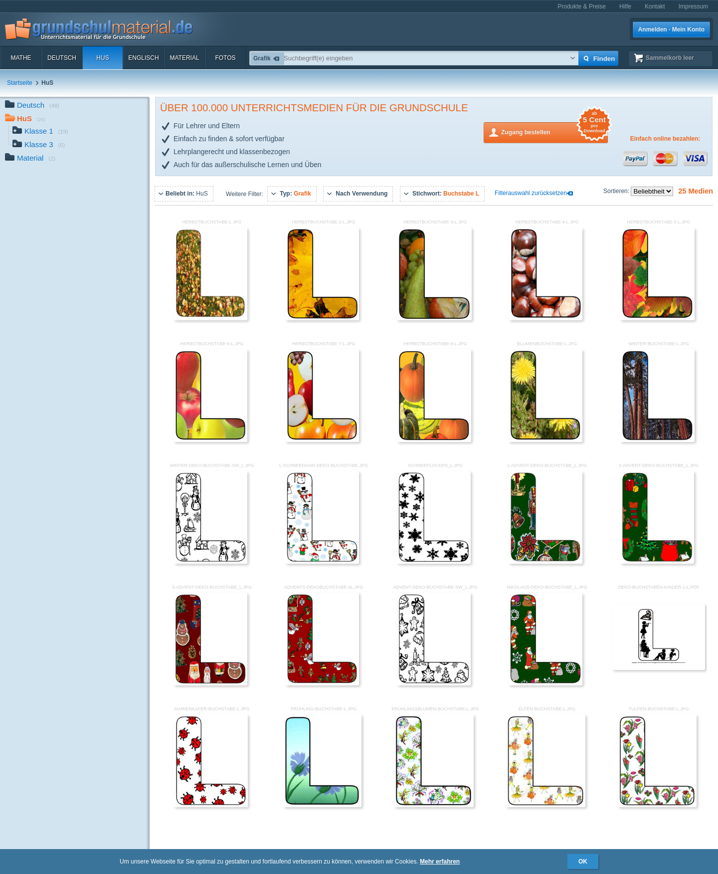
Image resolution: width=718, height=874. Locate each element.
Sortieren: (617, 191)
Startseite (19, 82)
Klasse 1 (40, 132)
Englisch (143, 57)
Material (184, 57)
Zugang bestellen (554, 131)
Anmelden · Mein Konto (671, 29)
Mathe (20, 57)
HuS (102, 57)
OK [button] (582, 861)
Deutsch (61, 57)
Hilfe (625, 6)
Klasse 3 (38, 145)
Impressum (693, 6)
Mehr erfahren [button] (440, 861)
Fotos (225, 57)
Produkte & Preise (581, 6)
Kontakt (655, 6)
